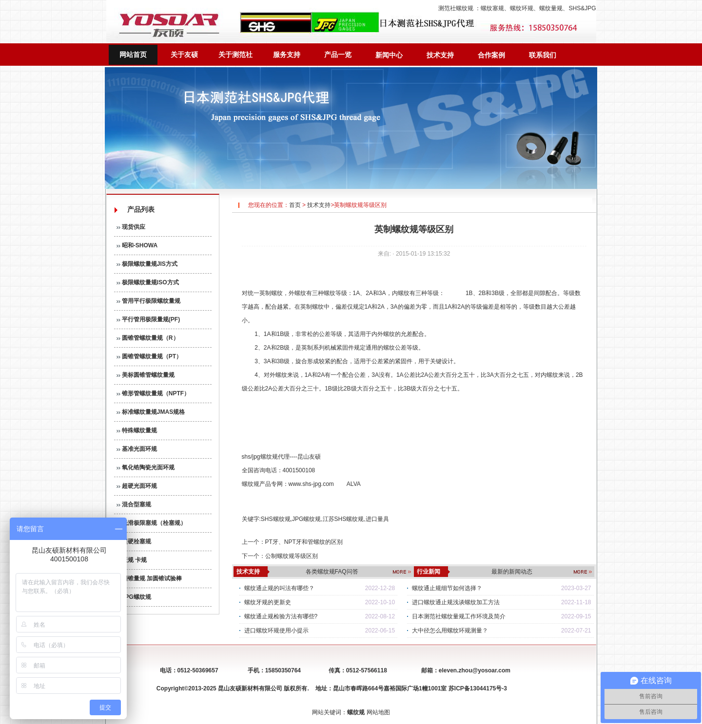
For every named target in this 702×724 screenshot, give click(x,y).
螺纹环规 (521, 8)
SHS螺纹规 (276, 519)
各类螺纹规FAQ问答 (332, 571)
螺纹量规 (551, 8)
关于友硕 (184, 54)
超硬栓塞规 (134, 541)
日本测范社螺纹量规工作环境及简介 (459, 616)
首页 (295, 205)
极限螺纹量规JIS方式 (147, 263)
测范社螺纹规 (455, 8)
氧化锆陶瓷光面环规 (146, 467)
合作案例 (491, 55)
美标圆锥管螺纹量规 (146, 374)
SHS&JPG (582, 8)
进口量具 (377, 519)
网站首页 (133, 54)
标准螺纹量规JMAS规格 (151, 411)
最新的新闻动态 (511, 571)
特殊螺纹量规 (137, 430)
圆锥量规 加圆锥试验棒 (149, 578)
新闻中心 (389, 55)
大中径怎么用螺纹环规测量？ (450, 630)
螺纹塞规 (492, 8)
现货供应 (131, 226)
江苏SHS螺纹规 (343, 519)
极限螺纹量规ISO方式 (148, 282)
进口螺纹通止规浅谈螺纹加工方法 (456, 602)
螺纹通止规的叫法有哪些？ (279, 588)
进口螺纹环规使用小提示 (276, 630)
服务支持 (286, 54)
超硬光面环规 (137, 486)
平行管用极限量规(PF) (148, 319)
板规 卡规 (132, 560)
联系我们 (542, 55)
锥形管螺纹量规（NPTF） (153, 393)
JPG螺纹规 (134, 597)
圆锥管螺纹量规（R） (148, 337)
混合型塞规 (134, 504)
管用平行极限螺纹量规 (148, 300)
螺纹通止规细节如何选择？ (447, 588)
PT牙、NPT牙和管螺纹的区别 (304, 541)
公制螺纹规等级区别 (291, 556)
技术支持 (440, 55)
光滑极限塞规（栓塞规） (151, 523)
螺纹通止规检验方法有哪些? (281, 616)
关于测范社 (235, 54)
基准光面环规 (137, 449)
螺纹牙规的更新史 (267, 602)
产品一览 (337, 54)
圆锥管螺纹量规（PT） (149, 356)
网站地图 (378, 712)
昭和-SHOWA (137, 245)
